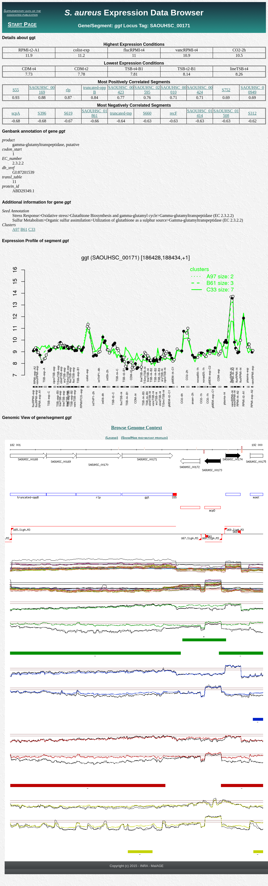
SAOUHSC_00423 (120, 89)
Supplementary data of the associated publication (22, 12)
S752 (226, 90)
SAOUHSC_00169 (42, 89)
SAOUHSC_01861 (94, 113)
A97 (16, 229)
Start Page (22, 24)
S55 (16, 90)
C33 (31, 229)
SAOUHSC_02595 (147, 89)
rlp (68, 90)
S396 (42, 113)
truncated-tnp (121, 113)
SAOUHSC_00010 (173, 89)
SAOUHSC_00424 (199, 89)
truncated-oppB (94, 89)
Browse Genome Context (136, 427)
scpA (16, 113)
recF (173, 113)
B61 (24, 229)
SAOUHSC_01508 (226, 113)
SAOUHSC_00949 (252, 89)
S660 (147, 113)
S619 (68, 113)
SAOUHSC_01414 (199, 113)
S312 (252, 113)
